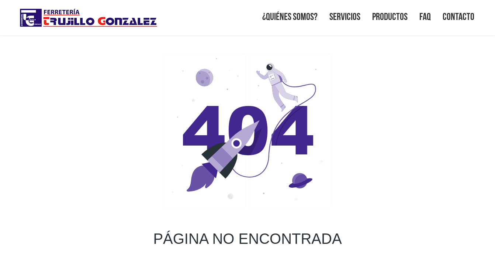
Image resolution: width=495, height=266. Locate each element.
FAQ (425, 16)
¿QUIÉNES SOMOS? (290, 16)
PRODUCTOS (390, 16)
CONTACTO (458, 16)
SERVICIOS (344, 16)
